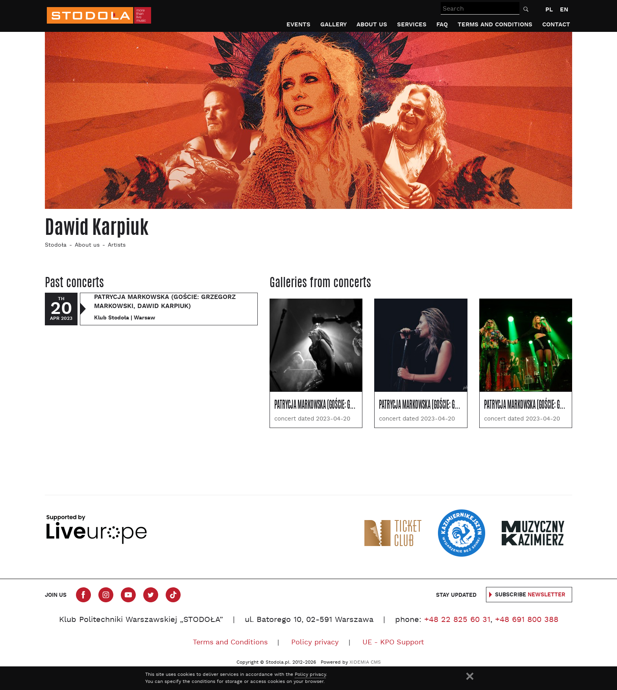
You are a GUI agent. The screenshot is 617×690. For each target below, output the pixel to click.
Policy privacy (315, 643)
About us (372, 24)
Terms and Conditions (495, 24)
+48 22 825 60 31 (457, 619)
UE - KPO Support (393, 643)
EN (564, 9)
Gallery (333, 24)
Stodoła (56, 245)
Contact (556, 24)
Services (412, 24)
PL (549, 9)
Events (298, 24)
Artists (117, 245)
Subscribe (530, 594)
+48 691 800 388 (526, 619)
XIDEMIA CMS (365, 662)
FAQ (442, 24)
